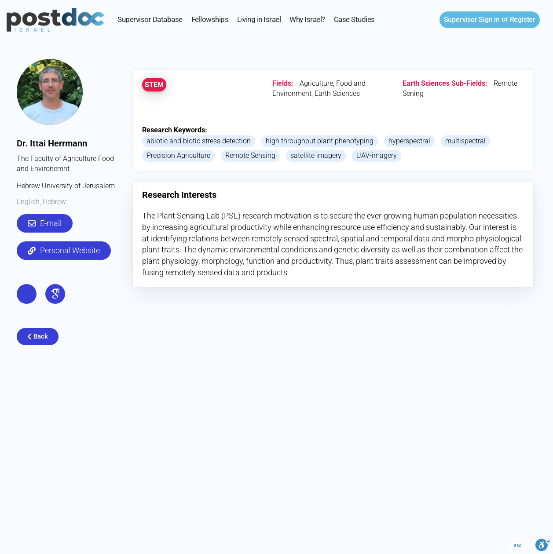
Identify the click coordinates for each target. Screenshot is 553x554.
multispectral (465, 141)
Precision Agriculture (178, 155)
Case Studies (354, 19)
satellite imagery (315, 155)
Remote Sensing (250, 155)
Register (522, 19)
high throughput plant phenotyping (320, 141)
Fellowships (210, 19)
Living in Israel (259, 19)
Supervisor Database (150, 19)
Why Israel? (307, 19)
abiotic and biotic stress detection (198, 141)
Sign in (472, 19)
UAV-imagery (376, 155)
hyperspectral (409, 141)
